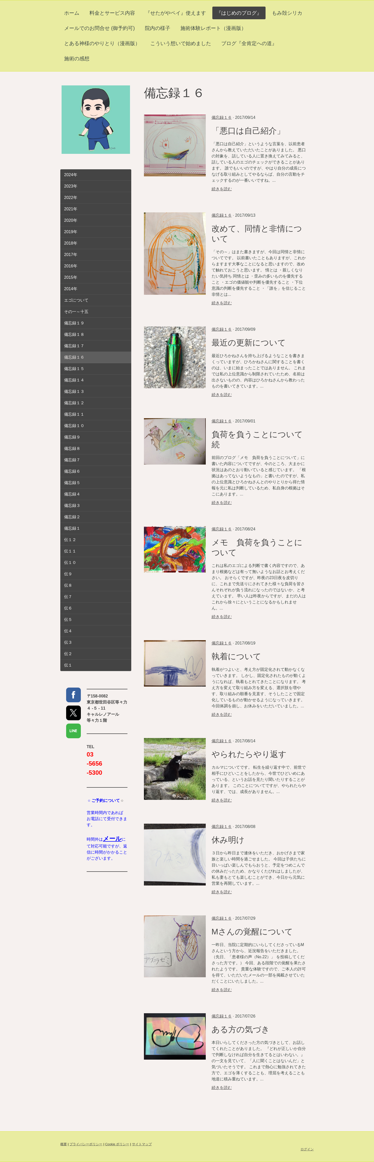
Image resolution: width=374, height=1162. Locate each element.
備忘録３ (72, 505)
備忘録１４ (74, 380)
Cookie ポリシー (117, 1144)
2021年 (70, 209)
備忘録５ (72, 483)
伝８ (68, 585)
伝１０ (70, 562)
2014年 (70, 289)
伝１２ (70, 540)
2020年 (70, 220)
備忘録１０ (74, 425)
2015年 (70, 277)
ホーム (71, 13)
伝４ (68, 631)
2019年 (70, 232)
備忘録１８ (74, 334)
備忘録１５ (74, 368)
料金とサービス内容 (112, 13)
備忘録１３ (74, 391)
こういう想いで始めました (180, 43)
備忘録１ (72, 528)
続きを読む (222, 189)
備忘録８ (72, 448)
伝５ (68, 619)
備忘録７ (72, 460)
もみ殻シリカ (287, 13)
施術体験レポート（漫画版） (213, 28)
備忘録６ (72, 471)
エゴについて (76, 300)
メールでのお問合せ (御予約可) (99, 28)
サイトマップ (142, 1144)
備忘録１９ (74, 323)
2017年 (70, 254)
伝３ (68, 642)
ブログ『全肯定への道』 (249, 43)
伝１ (68, 665)
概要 (63, 1144)
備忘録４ (72, 494)
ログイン (307, 1149)
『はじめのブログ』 (239, 13)
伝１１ (70, 551)
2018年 (70, 243)
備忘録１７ (74, 346)
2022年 (70, 197)
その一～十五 (76, 311)
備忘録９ (72, 437)
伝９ (68, 574)
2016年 (70, 266)
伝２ (68, 654)
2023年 (70, 186)
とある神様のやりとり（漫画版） (102, 43)
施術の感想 (76, 58)
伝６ (68, 608)
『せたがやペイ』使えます (175, 13)
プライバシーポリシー (85, 1144)
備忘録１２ (74, 403)
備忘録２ (72, 517)
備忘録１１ (74, 414)
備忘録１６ (222, 117)
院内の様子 (157, 28)
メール (112, 838)
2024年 (70, 175)
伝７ (68, 597)
